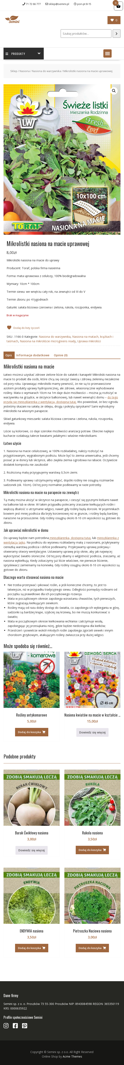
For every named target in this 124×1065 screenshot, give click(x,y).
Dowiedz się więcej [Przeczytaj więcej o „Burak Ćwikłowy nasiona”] (31, 850)
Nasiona (25, 71)
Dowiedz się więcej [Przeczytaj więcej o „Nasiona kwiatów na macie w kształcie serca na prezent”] (92, 732)
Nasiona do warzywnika (46, 71)
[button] (107, 53)
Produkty (15, 53)
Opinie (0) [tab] (60, 355)
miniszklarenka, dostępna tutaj (70, 538)
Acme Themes (72, 1056)
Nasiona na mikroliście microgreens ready (48, 341)
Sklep (13, 71)
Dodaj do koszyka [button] (29, 732)
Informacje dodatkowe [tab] (32, 355)
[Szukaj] (116, 33)
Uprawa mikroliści (89, 341)
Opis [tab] (8, 355)
